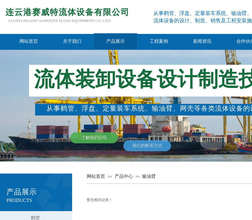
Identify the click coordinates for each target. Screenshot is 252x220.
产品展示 (115, 41)
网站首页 (29, 41)
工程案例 (159, 41)
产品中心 (124, 176)
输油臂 (149, 176)
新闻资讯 (202, 41)
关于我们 (72, 41)
